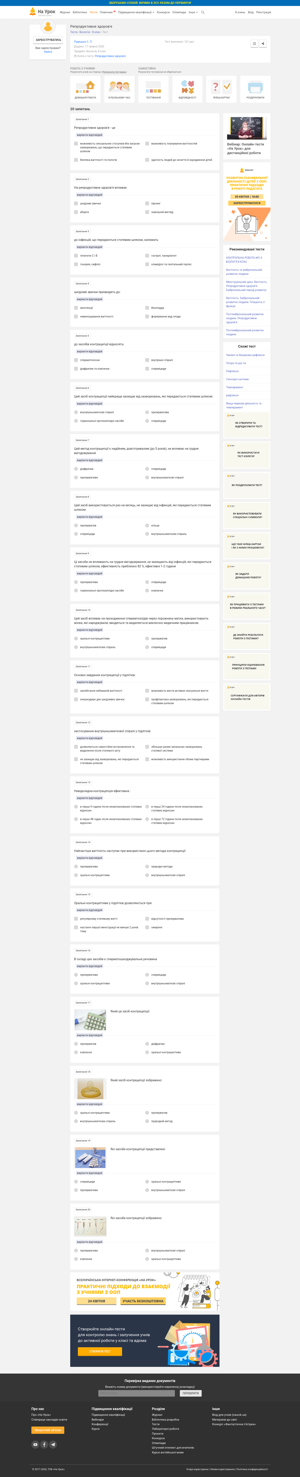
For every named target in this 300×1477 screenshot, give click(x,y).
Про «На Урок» (41, 1415)
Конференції (100, 1424)
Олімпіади (159, 1443)
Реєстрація (263, 12)
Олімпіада (179, 12)
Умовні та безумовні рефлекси (245, 355)
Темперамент (234, 387)
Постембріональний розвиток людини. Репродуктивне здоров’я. (245, 318)
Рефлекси (232, 371)
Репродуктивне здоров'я (110, 56)
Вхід (251, 12)
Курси (95, 1429)
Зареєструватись (48, 39)
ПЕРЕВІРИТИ (191, 1393)
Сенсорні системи (237, 379)
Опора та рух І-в (236, 363)
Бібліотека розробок (165, 1419)
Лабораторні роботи (165, 1429)
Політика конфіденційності (252, 1469)
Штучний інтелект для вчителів (173, 1447)
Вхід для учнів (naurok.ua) (229, 1415)
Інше (193, 12)
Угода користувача (197, 1469)
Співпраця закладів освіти (49, 1419)
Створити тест (100, 1351)
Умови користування (222, 1469)
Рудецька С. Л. (83, 41)
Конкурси (163, 12)
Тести (93, 12)
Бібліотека (80, 12)
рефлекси (232, 395)
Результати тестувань (114, 72)
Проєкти (157, 1433)
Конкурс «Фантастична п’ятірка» (234, 1424)
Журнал (65, 12)
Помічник (108, 12)
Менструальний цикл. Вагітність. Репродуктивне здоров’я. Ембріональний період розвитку (246, 286)
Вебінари (98, 1419)
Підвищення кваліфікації (136, 12)
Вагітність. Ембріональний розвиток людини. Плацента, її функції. (245, 302)
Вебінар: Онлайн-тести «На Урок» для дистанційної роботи (245, 148)
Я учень (240, 12)
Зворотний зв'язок (47, 1430)
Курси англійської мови (168, 1452)
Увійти (48, 51)
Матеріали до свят (224, 1419)
